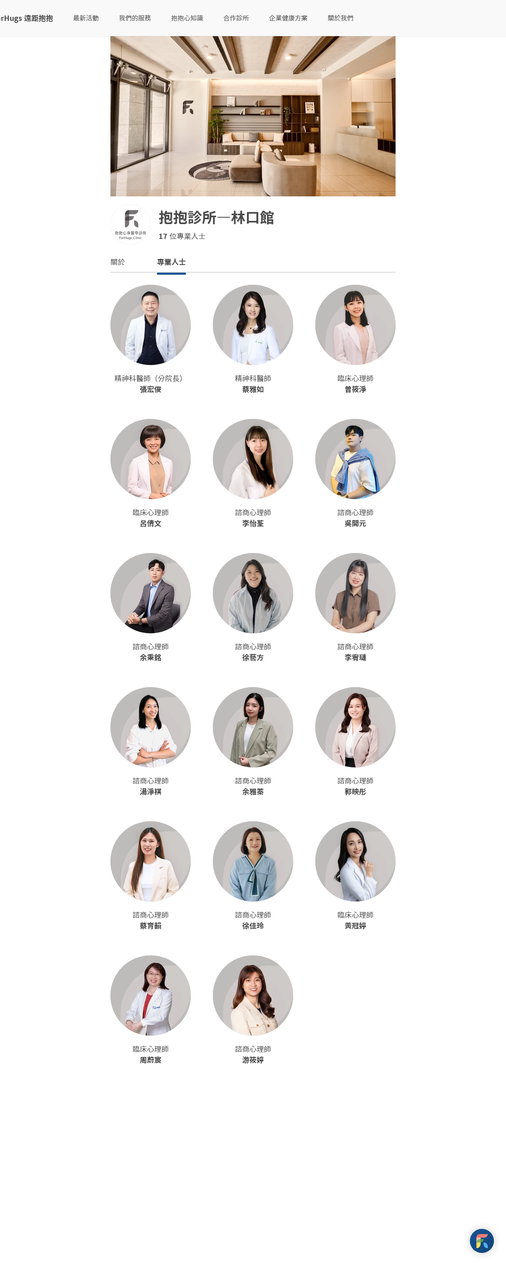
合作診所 (236, 18)
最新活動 (86, 18)
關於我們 (340, 18)
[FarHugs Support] (482, 1241)
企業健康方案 (288, 18)
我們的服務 (135, 18)
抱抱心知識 (187, 18)
